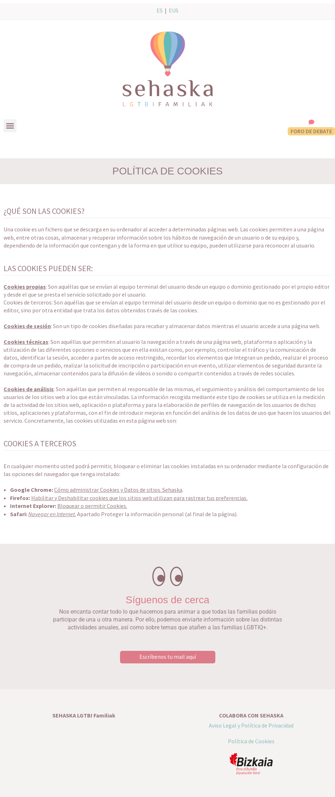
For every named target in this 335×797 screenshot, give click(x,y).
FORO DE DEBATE (311, 131)
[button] (10, 125)
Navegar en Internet (51, 514)
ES (160, 10)
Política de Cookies (251, 741)
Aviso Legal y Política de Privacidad (251, 725)
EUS (173, 10)
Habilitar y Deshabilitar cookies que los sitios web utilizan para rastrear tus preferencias (139, 497)
